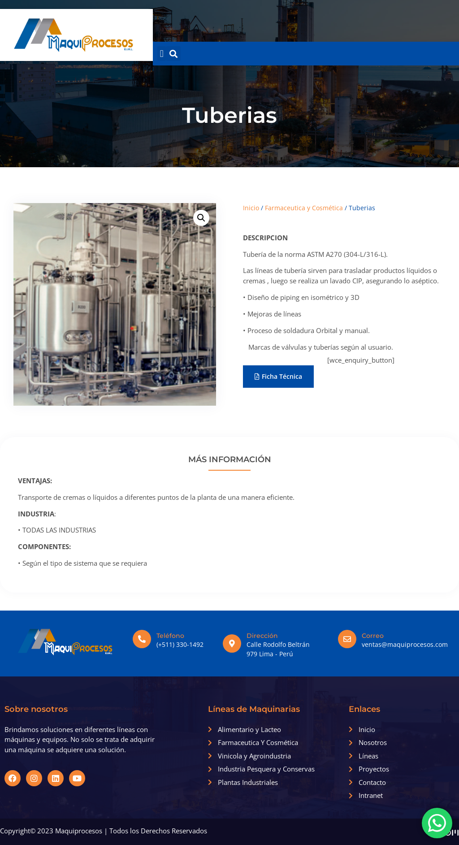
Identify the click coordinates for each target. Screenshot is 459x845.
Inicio (251, 208)
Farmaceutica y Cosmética (304, 208)
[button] (161, 53)
